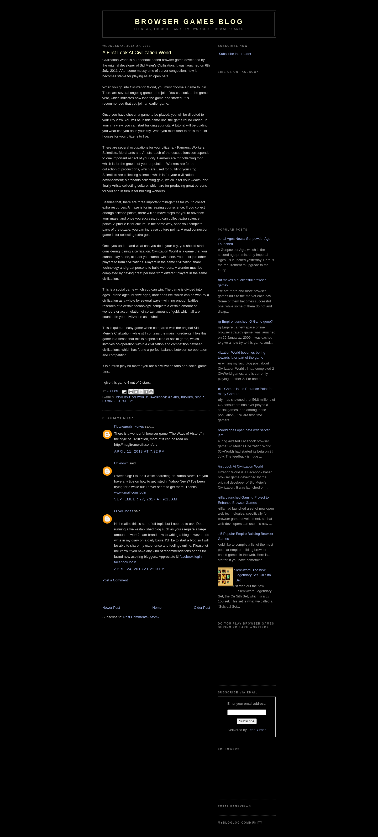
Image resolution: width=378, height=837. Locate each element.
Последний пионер (129, 426)
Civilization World (132, 397)
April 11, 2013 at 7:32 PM (139, 451)
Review (187, 397)
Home (157, 608)
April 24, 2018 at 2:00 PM (139, 569)
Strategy (125, 401)
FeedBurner (257, 730)
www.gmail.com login (130, 492)
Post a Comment (115, 580)
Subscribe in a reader (235, 54)
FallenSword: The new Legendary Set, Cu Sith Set (251, 575)
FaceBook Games (164, 397)
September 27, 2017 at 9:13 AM (145, 499)
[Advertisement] (133, 593)
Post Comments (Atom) (141, 617)
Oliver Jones (123, 511)
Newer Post (111, 608)
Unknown (121, 463)
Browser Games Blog (189, 22)
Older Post (202, 608)
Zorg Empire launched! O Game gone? (243, 321)
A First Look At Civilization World (238, 466)
